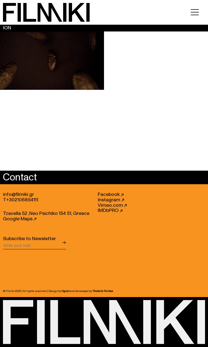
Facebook (110, 194)
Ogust (65, 291)
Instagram (111, 200)
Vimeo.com (112, 205)
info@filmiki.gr (18, 194)
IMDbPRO (110, 210)
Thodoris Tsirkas (103, 291)
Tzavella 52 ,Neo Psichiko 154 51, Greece (46, 213)
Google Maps (19, 219)
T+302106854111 (20, 200)
